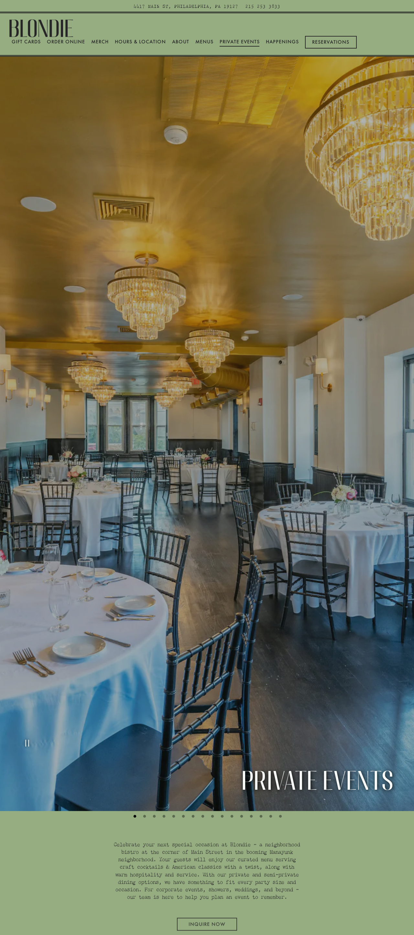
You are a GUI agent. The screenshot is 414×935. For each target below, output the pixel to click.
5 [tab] (173, 766)
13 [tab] (250, 766)
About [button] (180, 42)
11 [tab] (231, 766)
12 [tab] (241, 766)
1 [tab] (134, 766)
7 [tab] (192, 766)
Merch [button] (100, 42)
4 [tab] (163, 766)
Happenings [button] (282, 42)
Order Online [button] (66, 42)
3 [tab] (153, 766)
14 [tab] (260, 766)
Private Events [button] (240, 42)
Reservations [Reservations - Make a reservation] (330, 42)
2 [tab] (144, 766)
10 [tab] (221, 766)
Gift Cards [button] (26, 42)
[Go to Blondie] (186, 6)
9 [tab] (212, 766)
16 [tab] (280, 766)
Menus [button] (204, 42)
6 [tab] (183, 766)
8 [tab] (202, 766)
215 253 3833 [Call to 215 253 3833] (262, 6)
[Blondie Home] (41, 27)
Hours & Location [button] (140, 42)
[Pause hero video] (26, 695)
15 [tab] (270, 766)
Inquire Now (207, 871)
